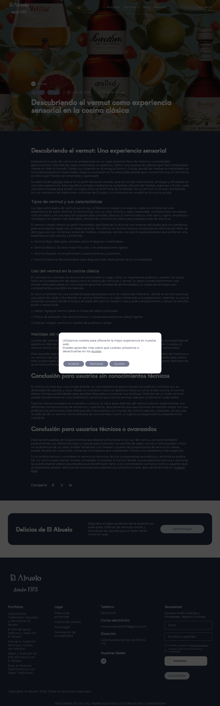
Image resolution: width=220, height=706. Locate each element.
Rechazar (96, 364)
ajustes (96, 351)
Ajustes (119, 364)
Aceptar (73, 364)
